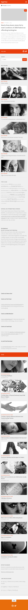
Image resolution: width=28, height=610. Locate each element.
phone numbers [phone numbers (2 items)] (4, 197)
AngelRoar (4, 586)
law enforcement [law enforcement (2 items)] (14, 192)
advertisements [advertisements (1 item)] (15, 184)
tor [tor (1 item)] (24, 201)
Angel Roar (4, 2)
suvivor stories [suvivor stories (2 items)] (20, 201)
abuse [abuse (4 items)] (11, 184)
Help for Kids (4, 81)
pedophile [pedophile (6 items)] (21, 195)
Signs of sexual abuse (6, 537)
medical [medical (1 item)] (5, 195)
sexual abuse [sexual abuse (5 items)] (9, 201)
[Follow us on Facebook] (23, 51)
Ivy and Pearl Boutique (6, 346)
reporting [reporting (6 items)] (10, 199)
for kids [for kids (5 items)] (24, 190)
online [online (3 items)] (16, 195)
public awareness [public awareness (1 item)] (4, 199)
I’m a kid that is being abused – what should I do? (13, 119)
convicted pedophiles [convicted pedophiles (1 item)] (21, 188)
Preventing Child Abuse (6, 375)
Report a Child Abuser (14, 586)
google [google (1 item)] (2, 192)
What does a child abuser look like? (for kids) (12, 137)
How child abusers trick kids (8, 101)
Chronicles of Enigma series (14, 239)
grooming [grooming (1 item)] (5, 192)
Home (11, 414)
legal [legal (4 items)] (22, 192)
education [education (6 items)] (14, 190)
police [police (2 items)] (9, 197)
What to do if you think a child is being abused (11, 517)
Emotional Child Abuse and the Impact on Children (12, 457)
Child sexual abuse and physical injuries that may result (14, 438)
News (2, 22)
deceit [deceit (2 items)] (2, 190)
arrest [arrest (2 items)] (19, 184)
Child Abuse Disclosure (6, 498)
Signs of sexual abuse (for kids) (8, 175)
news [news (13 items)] (12, 194)
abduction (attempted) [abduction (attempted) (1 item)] (5, 184)
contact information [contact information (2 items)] (13, 188)
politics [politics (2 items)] (12, 197)
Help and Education (5, 374)
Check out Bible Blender (6, 319)
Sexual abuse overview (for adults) (9, 557)
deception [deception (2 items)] (6, 190)
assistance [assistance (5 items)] (4, 186)
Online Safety (4, 83)
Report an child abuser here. (7, 572)
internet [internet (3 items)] (9, 192)
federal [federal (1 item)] (21, 190)
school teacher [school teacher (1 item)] (19, 199)
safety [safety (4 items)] (15, 199)
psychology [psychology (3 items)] (22, 197)
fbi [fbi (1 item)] (18, 190)
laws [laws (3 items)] (20, 192)
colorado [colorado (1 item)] (7, 188)
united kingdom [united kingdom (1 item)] (3, 203)
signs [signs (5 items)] (15, 201)
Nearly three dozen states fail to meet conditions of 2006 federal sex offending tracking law (13, 27)
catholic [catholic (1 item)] (9, 186)
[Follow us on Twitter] (26, 51)
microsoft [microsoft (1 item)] (8, 195)
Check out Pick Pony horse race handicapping (11, 304)
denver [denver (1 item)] (10, 190)
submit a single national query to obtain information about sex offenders (13, 216)
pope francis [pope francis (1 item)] (17, 197)
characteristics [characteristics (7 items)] (16, 186)
